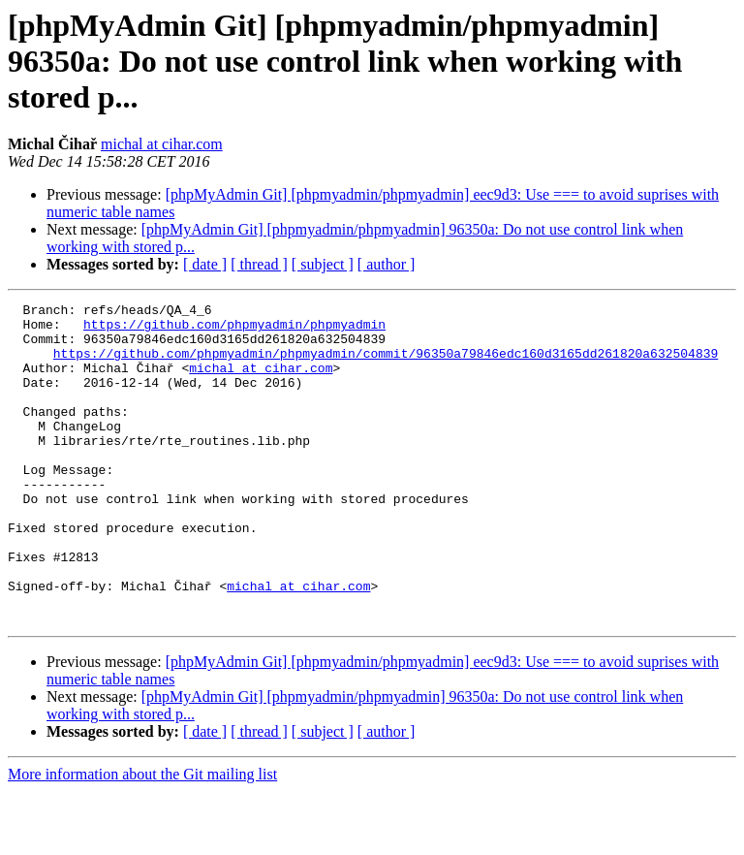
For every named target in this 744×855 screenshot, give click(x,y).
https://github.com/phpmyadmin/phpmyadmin (234, 329)
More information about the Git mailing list (142, 838)
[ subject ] (323, 264)
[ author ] (386, 264)
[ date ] (205, 264)
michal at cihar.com (162, 144)
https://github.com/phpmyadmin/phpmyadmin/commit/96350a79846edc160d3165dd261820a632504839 (385, 364)
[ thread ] (259, 264)
